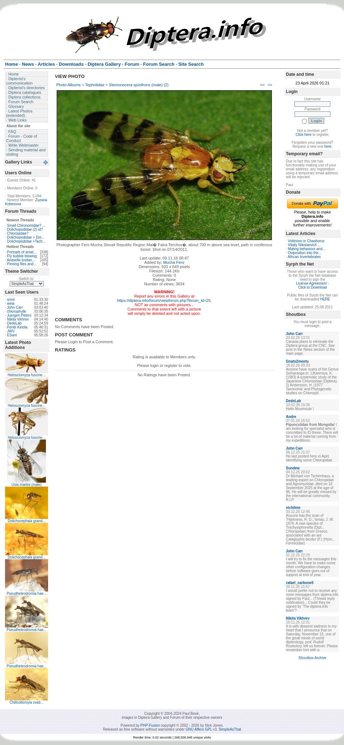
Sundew (293, 468)
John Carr (15, 307)
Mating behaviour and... (307, 249)
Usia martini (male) (26, 485)
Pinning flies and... (22, 264)
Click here (303, 135)
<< (262, 85)
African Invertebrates (304, 257)
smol (11, 300)
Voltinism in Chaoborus (306, 241)
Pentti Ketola (17, 327)
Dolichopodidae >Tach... (26, 241)
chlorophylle (16, 311)
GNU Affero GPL (199, 729)
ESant (12, 335)
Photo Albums (68, 85)
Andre (291, 417)
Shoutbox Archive (312, 658)
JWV (11, 331)
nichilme (293, 508)
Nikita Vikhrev (18, 319)
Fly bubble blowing (22, 256)
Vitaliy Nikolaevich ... (304, 245)
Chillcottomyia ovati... (26, 702)
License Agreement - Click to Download (312, 285)
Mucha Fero (173, 262)
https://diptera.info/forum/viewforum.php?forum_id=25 (164, 300)
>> (270, 85)
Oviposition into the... (304, 253)
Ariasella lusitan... (21, 260)
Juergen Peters (19, 315)
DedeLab (14, 323)
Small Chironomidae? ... (26, 225)
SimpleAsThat (230, 729)
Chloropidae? (18, 233)
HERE (325, 299)
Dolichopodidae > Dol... (25, 237)
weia (11, 303)
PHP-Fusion (150, 725)
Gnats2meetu (297, 361)
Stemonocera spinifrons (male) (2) (139, 85)
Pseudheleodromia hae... (26, 593)
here (327, 146)
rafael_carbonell (300, 583)
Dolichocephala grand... (26, 521)
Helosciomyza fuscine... (26, 375)
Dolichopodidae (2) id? (25, 229)
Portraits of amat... (22, 252)
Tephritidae (94, 85)
